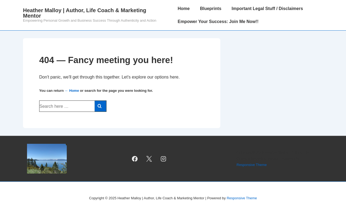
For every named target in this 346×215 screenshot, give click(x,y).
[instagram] (163, 158)
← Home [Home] (72, 91)
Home (183, 8)
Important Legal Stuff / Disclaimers (267, 8)
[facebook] (135, 158)
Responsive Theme (252, 165)
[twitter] (149, 158)
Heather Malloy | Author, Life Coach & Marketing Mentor (84, 13)
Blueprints (210, 8)
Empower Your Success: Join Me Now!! (218, 21)
